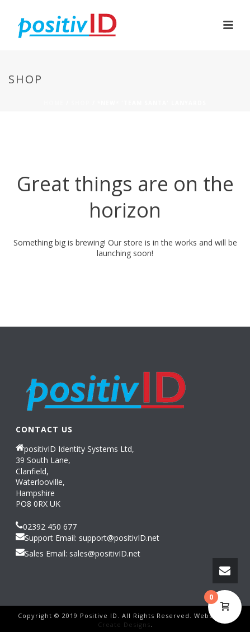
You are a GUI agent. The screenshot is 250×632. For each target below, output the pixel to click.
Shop (80, 103)
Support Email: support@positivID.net (92, 538)
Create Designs (124, 624)
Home (54, 103)
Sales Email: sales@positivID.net (82, 554)
